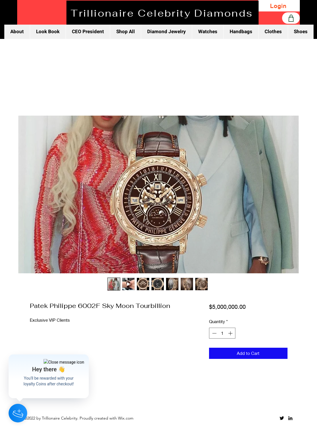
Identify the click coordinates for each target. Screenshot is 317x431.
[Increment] (231, 333)
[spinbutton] (222, 333)
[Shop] (291, 18)
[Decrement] (214, 333)
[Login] (279, 5)
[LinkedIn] (290, 418)
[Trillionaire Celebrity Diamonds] (162, 13)
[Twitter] (282, 418)
